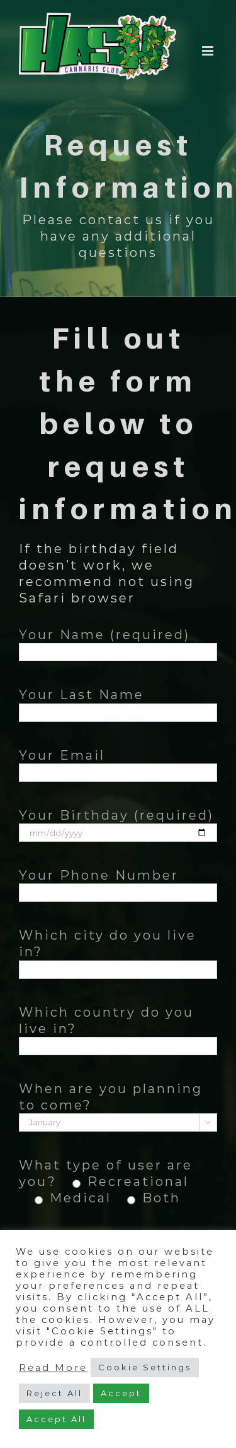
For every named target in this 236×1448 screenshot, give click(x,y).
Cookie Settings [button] (144, 1367)
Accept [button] (121, 1393)
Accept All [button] (56, 1419)
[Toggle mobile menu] (209, 50)
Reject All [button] (54, 1393)
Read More (53, 1367)
